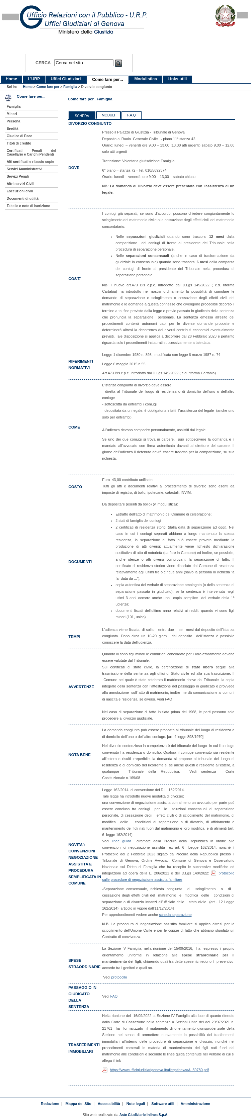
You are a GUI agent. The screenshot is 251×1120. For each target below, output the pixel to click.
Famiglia (70, 87)
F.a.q (131, 115)
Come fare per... (107, 79)
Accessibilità (109, 1104)
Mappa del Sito (78, 1104)
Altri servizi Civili (20, 184)
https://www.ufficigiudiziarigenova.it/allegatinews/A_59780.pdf (159, 1070)
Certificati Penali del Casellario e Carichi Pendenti (31, 152)
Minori (12, 114)
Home (11, 79)
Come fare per (48, 87)
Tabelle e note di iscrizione (28, 206)
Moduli (108, 115)
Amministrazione (195, 1104)
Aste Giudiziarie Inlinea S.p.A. (143, 1115)
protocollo (119, 977)
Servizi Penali (18, 176)
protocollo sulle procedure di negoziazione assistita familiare (168, 876)
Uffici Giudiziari (66, 79)
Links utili (177, 79)
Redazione (50, 1104)
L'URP (34, 79)
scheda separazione (175, 915)
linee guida (123, 841)
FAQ (113, 996)
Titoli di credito (19, 143)
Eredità (12, 128)
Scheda (82, 116)
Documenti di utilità (22, 198)
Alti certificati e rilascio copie (30, 162)
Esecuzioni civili (20, 191)
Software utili (162, 1104)
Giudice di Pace (19, 136)
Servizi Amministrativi (25, 169)
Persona (13, 121)
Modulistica (145, 79)
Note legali (136, 1104)
